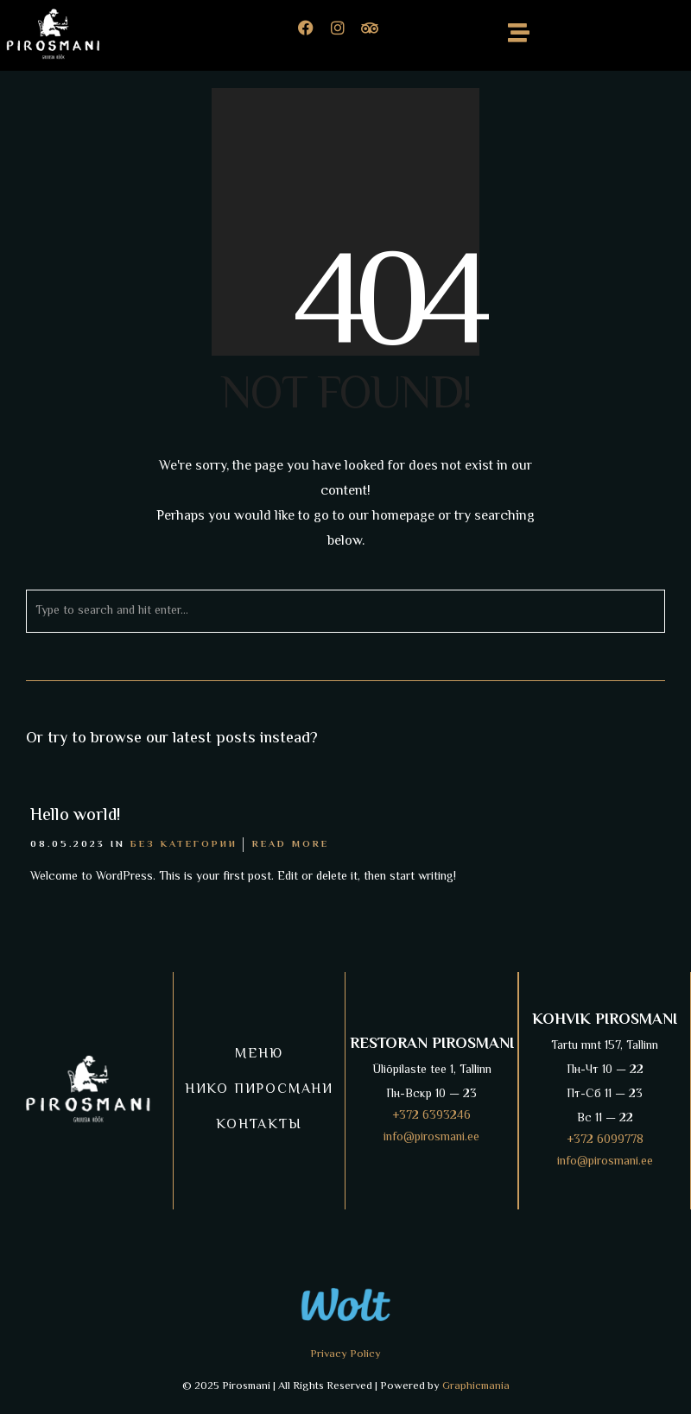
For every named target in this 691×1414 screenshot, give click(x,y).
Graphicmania (476, 1386)
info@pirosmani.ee (431, 1137)
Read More (290, 844)
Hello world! (75, 816)
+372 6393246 (431, 1116)
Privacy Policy (345, 1354)
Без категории (184, 844)
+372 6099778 (605, 1140)
